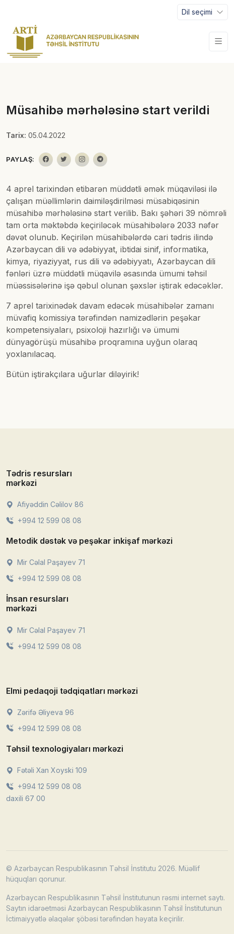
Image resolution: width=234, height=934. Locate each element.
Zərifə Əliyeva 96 (40, 712)
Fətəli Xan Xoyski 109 (46, 770)
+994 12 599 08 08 (44, 520)
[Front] (73, 41)
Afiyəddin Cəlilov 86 (45, 504)
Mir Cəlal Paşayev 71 (45, 562)
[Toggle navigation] (202, 12)
